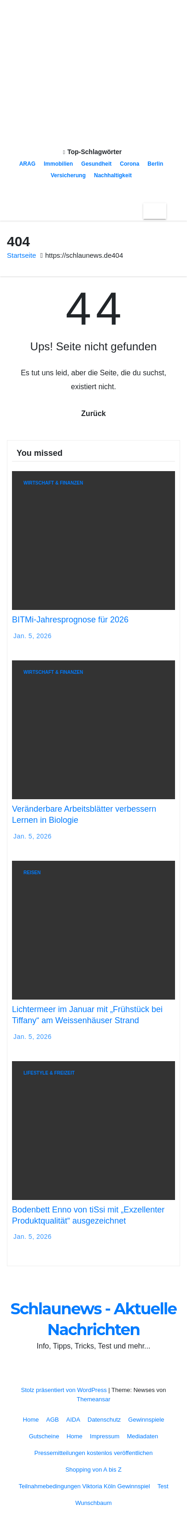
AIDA (73, 1419)
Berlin (155, 164)
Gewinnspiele (146, 1419)
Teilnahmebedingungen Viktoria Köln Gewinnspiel (84, 1486)
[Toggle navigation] (154, 211)
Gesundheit (96, 164)
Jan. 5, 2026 (32, 636)
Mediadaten (142, 1436)
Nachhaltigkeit (113, 175)
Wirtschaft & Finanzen (53, 482)
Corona (129, 164)
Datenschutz (104, 1419)
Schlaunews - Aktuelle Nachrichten (93, 88)
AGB (52, 1419)
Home (31, 1419)
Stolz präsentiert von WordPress (64, 1389)
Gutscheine (44, 1436)
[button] (173, 210)
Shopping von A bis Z (93, 1469)
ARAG (27, 164)
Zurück (93, 413)
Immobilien (58, 164)
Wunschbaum (93, 1502)
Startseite (21, 255)
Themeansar (94, 1399)
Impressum (104, 1436)
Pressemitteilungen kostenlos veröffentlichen (93, 1452)
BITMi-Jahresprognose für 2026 (70, 619)
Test (163, 1486)
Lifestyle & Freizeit (49, 1072)
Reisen (32, 872)
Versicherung (68, 175)
